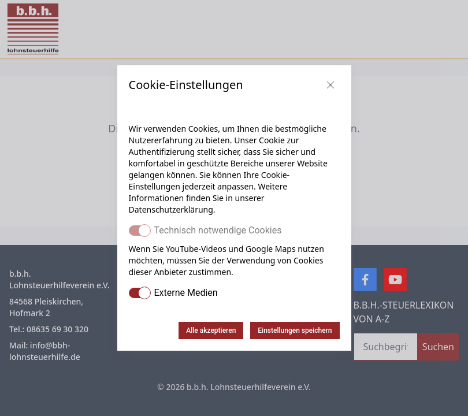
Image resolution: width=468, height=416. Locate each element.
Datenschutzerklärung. (172, 209)
